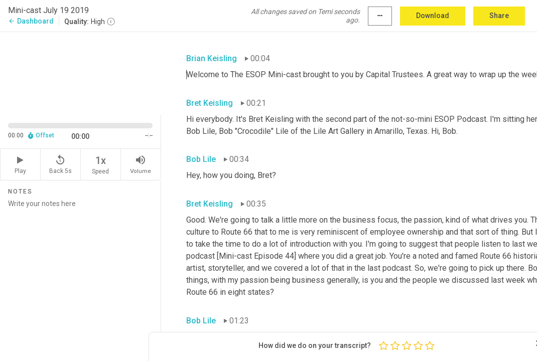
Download (432, 16)
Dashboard (31, 21)
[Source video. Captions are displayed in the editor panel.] (80, 72)
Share (499, 16)
